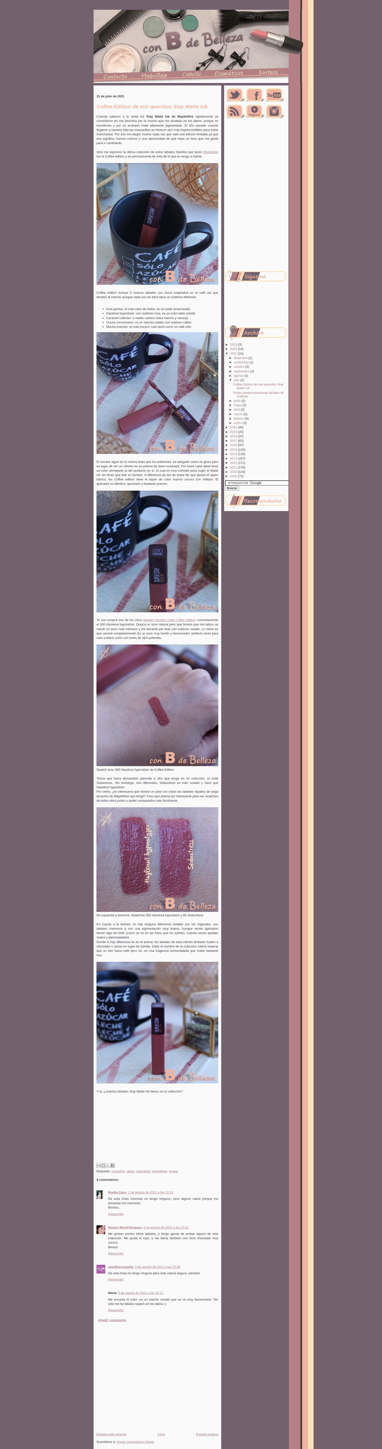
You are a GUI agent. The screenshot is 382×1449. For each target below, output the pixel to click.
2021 (234, 353)
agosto (239, 375)
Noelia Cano (117, 1192)
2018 (234, 436)
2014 (234, 454)
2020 (234, 427)
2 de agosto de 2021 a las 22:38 (157, 1267)
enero (238, 423)
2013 (234, 458)
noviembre (241, 362)
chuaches (118, 1171)
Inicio (161, 1434)
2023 (234, 344)
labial (130, 1171)
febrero (239, 418)
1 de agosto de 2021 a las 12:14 (150, 1192)
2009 (234, 476)
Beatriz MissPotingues (125, 1227)
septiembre (242, 371)
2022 (234, 349)
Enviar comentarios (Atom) (135, 1442)
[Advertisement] (157, 1134)
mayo (238, 405)
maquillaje (143, 1171)
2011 (234, 467)
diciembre (241, 358)
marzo (239, 414)
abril (237, 409)
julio (237, 380)
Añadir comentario (112, 1320)
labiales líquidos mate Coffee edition (169, 620)
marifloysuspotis (121, 1267)
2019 (234, 432)
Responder (116, 1214)
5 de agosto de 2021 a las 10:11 (140, 1293)
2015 (234, 449)
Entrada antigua (207, 1434)
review (173, 1171)
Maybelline (210, 152)
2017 (234, 440)
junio (237, 401)
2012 (234, 463)
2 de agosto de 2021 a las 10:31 (166, 1227)
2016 (234, 445)
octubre (239, 366)
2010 (234, 472)
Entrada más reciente (111, 1434)
